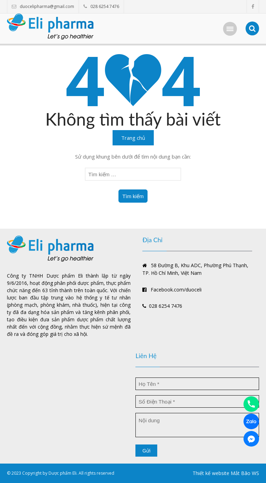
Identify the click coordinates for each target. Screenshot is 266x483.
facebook (253, 6)
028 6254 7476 (104, 6)
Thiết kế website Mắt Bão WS (226, 473)
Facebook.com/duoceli (172, 289)
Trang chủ (133, 137)
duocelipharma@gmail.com (47, 6)
